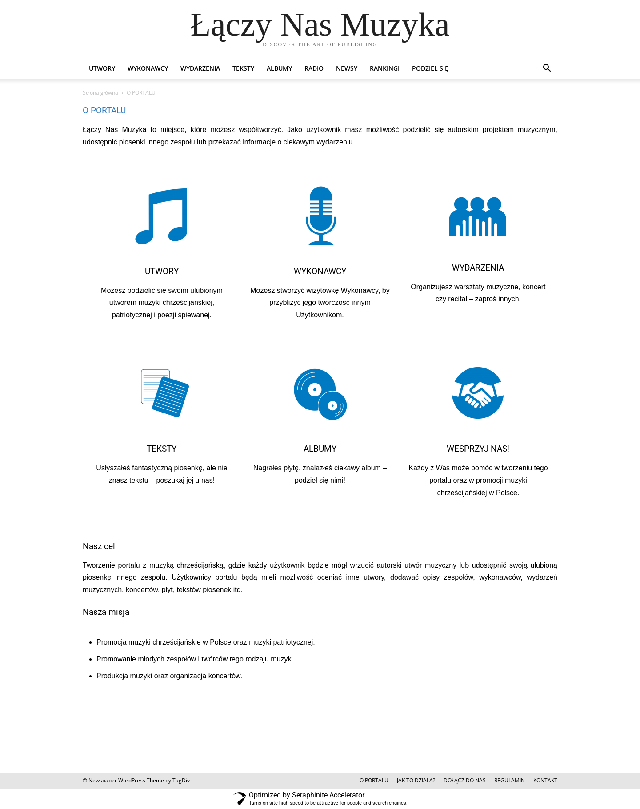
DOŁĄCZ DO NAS (465, 780)
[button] (546, 69)
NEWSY (346, 68)
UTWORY (102, 68)
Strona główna (100, 92)
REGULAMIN (509, 780)
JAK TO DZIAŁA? (416, 780)
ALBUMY (279, 68)
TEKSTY (243, 68)
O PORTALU (374, 780)
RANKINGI (385, 68)
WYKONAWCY (148, 68)
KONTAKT (545, 780)
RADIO (314, 68)
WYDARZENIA (200, 68)
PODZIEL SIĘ (430, 68)
